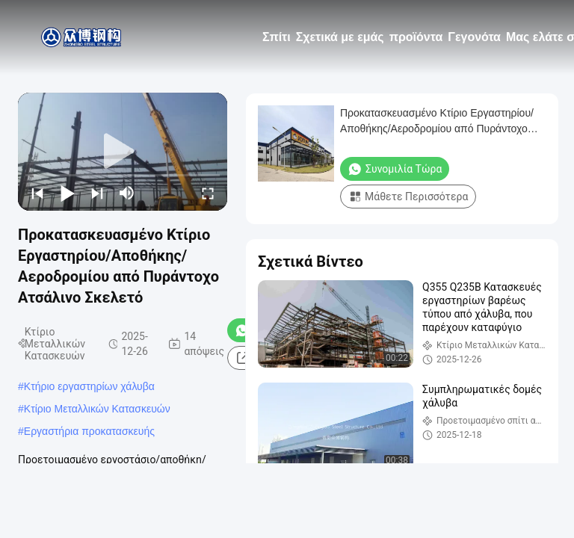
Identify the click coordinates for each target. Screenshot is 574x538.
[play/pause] (67, 193)
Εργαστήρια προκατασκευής (89, 431)
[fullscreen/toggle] (208, 193)
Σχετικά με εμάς (340, 37)
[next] (97, 193)
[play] (122, 151)
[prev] (37, 193)
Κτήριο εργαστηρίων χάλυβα (89, 386)
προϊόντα (416, 37)
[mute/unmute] (127, 193)
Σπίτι (276, 37)
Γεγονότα (474, 37)
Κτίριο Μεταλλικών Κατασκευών (97, 409)
